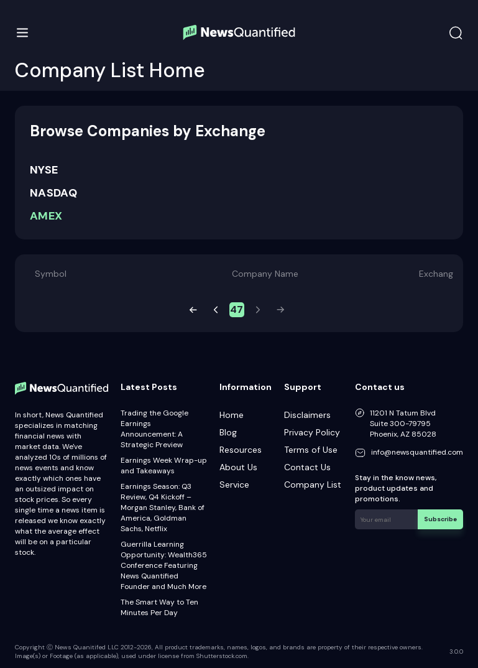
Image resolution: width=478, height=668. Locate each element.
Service (234, 484)
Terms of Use (311, 449)
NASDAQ (53, 192)
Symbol (51, 273)
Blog (228, 432)
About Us (238, 467)
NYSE (44, 169)
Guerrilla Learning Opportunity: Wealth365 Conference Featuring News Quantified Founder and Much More (164, 565)
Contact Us (307, 467)
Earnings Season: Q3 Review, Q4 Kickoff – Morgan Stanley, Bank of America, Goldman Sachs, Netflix (163, 507)
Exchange (438, 273)
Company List (312, 484)
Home (231, 414)
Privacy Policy (312, 432)
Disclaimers (307, 414)
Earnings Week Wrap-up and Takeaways (164, 465)
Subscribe (440, 519)
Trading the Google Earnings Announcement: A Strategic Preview (154, 429)
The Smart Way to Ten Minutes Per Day (159, 607)
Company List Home (110, 70)
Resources (240, 449)
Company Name (265, 273)
